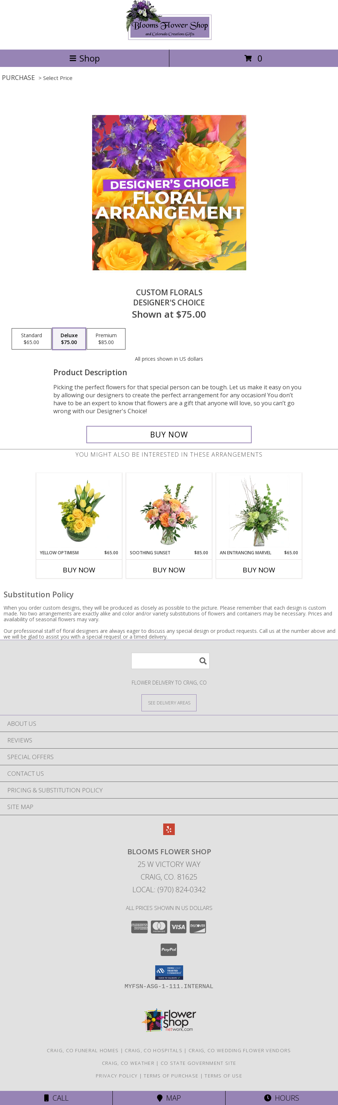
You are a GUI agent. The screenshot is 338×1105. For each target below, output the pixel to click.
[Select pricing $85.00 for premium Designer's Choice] (106, 339)
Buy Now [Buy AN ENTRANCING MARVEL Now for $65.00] (259, 570)
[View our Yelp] (169, 833)
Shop (84, 58)
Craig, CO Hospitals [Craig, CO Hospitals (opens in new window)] (153, 1050)
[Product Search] (170, 661)
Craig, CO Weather (128, 1063)
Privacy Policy (116, 1075)
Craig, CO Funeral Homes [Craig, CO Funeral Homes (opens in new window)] (83, 1050)
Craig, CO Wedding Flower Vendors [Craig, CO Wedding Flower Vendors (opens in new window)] (240, 1050)
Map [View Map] (169, 1098)
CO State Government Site (198, 1063)
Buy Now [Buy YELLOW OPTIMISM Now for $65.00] (79, 570)
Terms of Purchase (171, 1075)
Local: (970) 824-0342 (169, 889)
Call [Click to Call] (56, 1098)
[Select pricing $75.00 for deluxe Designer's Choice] (69, 339)
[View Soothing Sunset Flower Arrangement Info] (169, 511)
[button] (169, 972)
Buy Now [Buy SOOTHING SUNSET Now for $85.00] (169, 570)
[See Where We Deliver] (169, 702)
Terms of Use (223, 1075)
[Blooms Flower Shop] (169, 38)
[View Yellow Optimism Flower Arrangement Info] (79, 511)
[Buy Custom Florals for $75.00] (169, 434)
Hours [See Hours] (281, 1098)
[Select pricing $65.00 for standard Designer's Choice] (31, 339)
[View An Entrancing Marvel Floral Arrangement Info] (259, 511)
